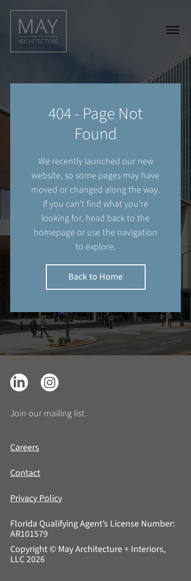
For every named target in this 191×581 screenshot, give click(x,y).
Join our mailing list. (48, 413)
